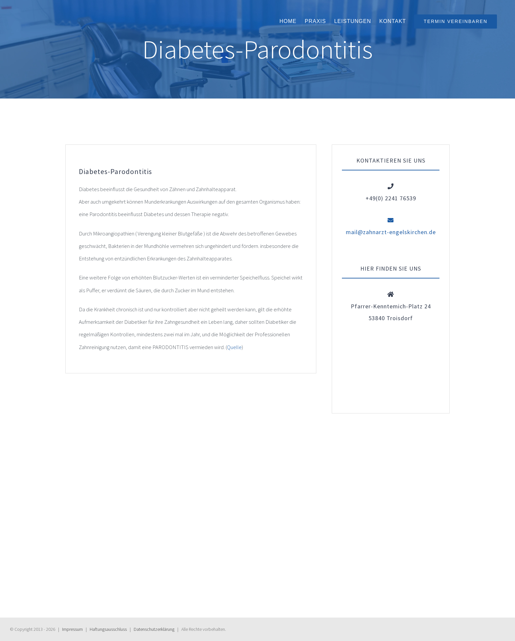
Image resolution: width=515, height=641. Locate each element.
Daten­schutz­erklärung (154, 629)
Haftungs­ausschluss (108, 629)
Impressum (72, 629)
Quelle (234, 347)
